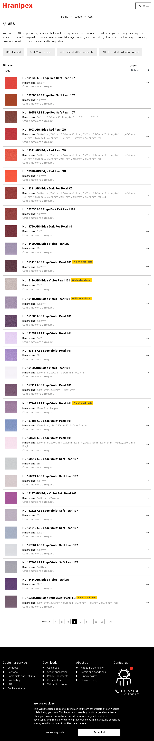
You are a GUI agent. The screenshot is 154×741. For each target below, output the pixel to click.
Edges (78, 16)
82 (96, 622)
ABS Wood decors (40, 52)
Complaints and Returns (19, 676)
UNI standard (13, 52)
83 (102, 622)
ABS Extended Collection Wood (121, 52)
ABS (90, 16)
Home (64, 16)
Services (10, 672)
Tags (7, 70)
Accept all (99, 732)
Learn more (79, 723)
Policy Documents (55, 676)
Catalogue (51, 667)
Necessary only (54, 732)
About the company (89, 667)
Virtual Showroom (55, 684)
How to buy (11, 680)
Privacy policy (86, 676)
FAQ (7, 684)
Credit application (55, 672)
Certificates (52, 680)
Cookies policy (87, 680)
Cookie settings (14, 688)
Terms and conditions (91, 672)
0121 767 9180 (129, 690)
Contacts (10, 667)
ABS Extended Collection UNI (76, 52)
